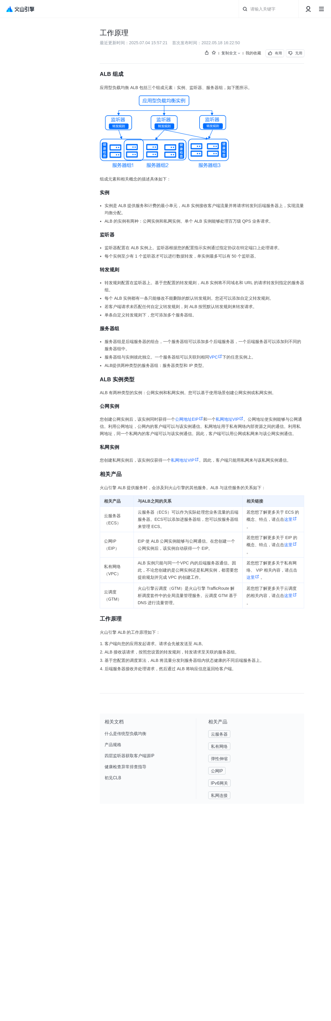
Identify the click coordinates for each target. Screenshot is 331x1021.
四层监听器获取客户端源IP (129, 755)
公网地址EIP (189, 419)
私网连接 (219, 795)
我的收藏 (253, 52)
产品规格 (113, 744)
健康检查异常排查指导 (125, 766)
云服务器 (219, 734)
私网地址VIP (230, 419)
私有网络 (219, 746)
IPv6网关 (219, 783)
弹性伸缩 (219, 758)
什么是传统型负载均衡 (125, 733)
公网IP (217, 770)
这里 (290, 519)
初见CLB (113, 777)
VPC (215, 357)
